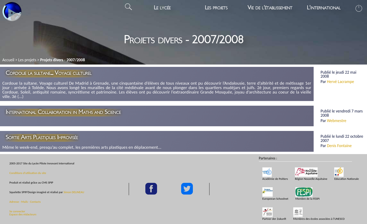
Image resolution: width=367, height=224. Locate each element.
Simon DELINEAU (73, 192)
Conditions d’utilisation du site (27, 173)
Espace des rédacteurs (22, 214)
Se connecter (17, 211)
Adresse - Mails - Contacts (25, 201)
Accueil (8, 59)
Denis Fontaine (339, 145)
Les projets (27, 59)
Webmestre (336, 120)
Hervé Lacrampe (340, 81)
